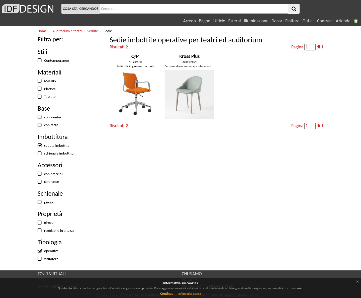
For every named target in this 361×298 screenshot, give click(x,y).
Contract (325, 21)
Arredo (189, 21)
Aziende (343, 21)
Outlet (308, 21)
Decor (277, 21)
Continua (166, 293)
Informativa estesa (189, 293)
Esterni (234, 21)
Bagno (204, 21)
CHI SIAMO (192, 273)
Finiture (292, 21)
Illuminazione (256, 21)
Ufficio (219, 21)
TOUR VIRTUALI (52, 273)
